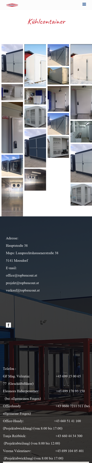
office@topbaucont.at (21, 275)
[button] (84, 4)
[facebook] (8, 325)
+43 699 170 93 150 (70, 390)
